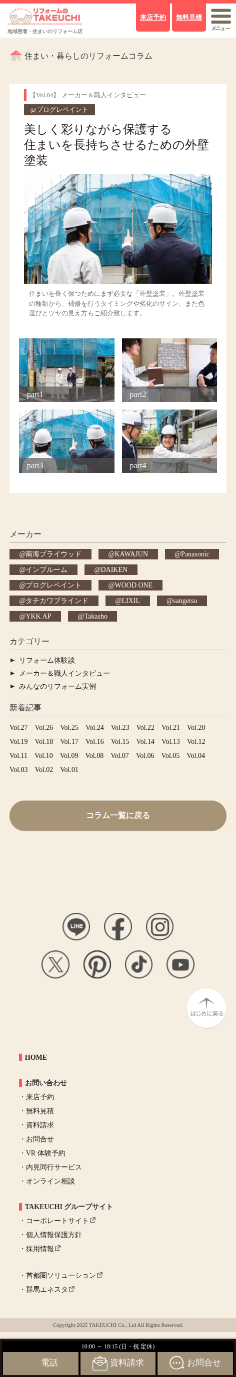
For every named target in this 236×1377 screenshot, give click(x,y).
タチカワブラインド (57, 601)
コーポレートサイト (57, 1221)
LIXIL (131, 601)
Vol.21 (171, 727)
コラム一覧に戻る (118, 815)
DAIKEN (114, 569)
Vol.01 (69, 769)
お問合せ (40, 1139)
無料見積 (40, 1111)
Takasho (95, 616)
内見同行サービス (54, 1167)
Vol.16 (95, 741)
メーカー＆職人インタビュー (64, 673)
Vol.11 (19, 755)
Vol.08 (94, 755)
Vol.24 (95, 727)
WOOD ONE (133, 585)
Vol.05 (171, 755)
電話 (49, 1362)
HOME (36, 1057)
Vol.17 (69, 741)
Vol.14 (145, 741)
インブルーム (47, 569)
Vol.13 (171, 741)
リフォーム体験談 (47, 660)
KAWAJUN (131, 554)
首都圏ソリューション (61, 1275)
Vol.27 (19, 727)
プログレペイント (54, 585)
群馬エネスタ (47, 1289)
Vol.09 (69, 755)
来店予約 (40, 1097)
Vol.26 (44, 727)
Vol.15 (120, 741)
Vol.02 (44, 769)
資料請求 (40, 1125)
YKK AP (38, 616)
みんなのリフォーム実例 (57, 686)
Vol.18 (44, 741)
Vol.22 (145, 727)
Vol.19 (19, 741)
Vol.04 (195, 755)
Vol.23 (120, 727)
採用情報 (40, 1249)
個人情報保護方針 (54, 1235)
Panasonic (195, 554)
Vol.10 (43, 755)
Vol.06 (145, 755)
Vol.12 (196, 741)
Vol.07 (119, 755)
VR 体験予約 (46, 1153)
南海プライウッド (54, 554)
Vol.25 (69, 727)
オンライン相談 (50, 1181)
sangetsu (185, 601)
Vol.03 (19, 769)
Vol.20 (196, 727)
